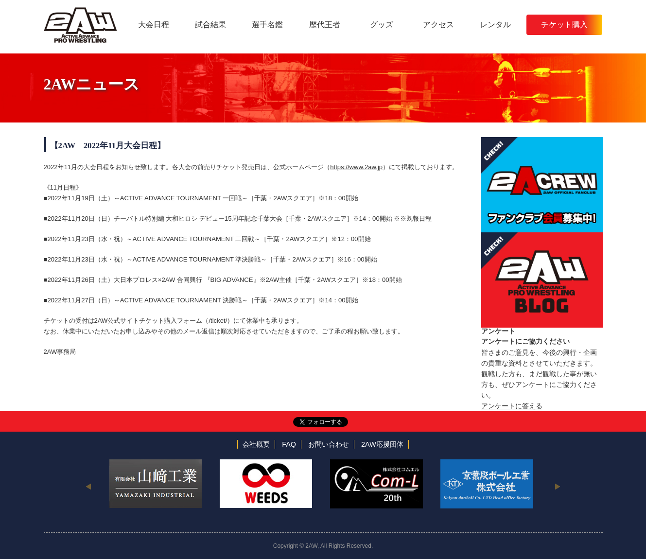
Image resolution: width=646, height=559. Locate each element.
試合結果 (210, 24)
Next (557, 486)
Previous (88, 486)
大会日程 (153, 24)
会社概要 (256, 444)
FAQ (289, 444)
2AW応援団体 (382, 444)
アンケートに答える (511, 406)
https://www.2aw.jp (356, 167)
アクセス (438, 24)
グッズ (381, 24)
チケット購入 (564, 24)
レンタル (495, 24)
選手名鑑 (267, 24)
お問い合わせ (328, 444)
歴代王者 (324, 24)
